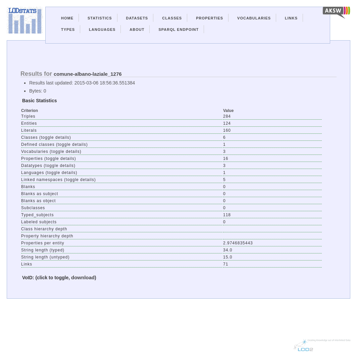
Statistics (100, 18)
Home (67, 18)
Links (291, 18)
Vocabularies (254, 18)
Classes (172, 18)
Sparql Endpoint (178, 29)
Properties (209, 18)
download (83, 277)
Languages (102, 29)
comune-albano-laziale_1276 (88, 74)
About (137, 29)
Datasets (137, 18)
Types (68, 29)
